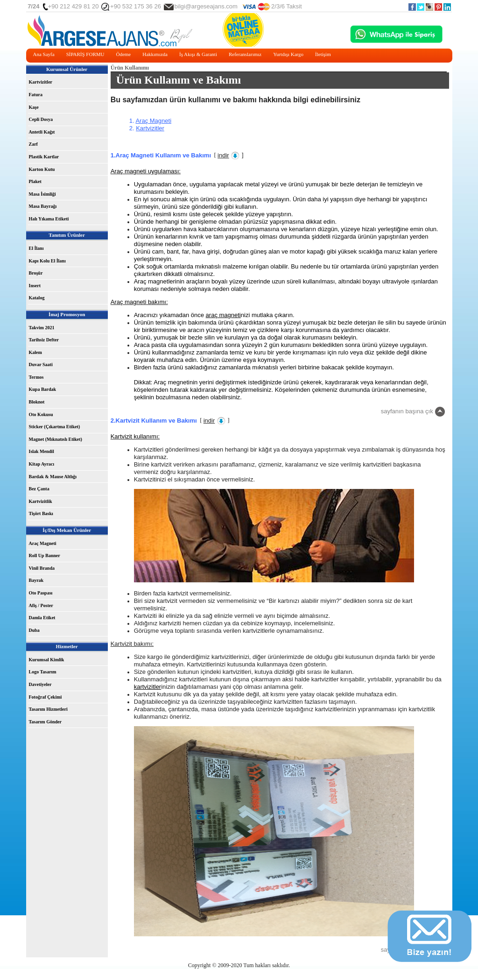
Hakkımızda (155, 54)
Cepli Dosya (41, 119)
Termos (36, 377)
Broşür (36, 273)
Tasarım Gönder (45, 721)
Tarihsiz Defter (44, 339)
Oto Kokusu (41, 414)
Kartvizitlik (40, 501)
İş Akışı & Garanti (198, 54)
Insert (35, 285)
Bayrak (36, 580)
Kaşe (34, 107)
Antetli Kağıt (42, 131)
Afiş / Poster (41, 605)
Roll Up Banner (44, 555)
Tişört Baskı (41, 513)
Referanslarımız (245, 54)
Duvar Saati (41, 364)
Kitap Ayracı (42, 464)
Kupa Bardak (42, 389)
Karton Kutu (42, 169)
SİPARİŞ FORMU (85, 54)
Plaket (35, 181)
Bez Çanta (39, 488)
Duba (34, 630)
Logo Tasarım (42, 671)
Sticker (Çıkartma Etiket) (54, 426)
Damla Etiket (42, 617)
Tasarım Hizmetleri (48, 709)
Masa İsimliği (42, 194)
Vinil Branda (42, 568)
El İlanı (36, 248)
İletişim (323, 54)
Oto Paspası (41, 592)
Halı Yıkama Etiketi (49, 218)
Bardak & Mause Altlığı (53, 476)
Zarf (33, 144)
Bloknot (37, 401)
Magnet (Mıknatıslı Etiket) (55, 439)
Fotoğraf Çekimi (45, 697)
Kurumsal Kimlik (46, 659)
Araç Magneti (42, 543)
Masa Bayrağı (43, 206)
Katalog (37, 297)
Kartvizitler (41, 82)
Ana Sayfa (44, 54)
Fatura (35, 94)
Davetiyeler (40, 684)
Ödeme (123, 54)
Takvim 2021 (42, 327)
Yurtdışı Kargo (288, 54)
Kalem (35, 352)
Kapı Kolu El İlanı (47, 260)
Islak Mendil (41, 451)
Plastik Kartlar (44, 156)
